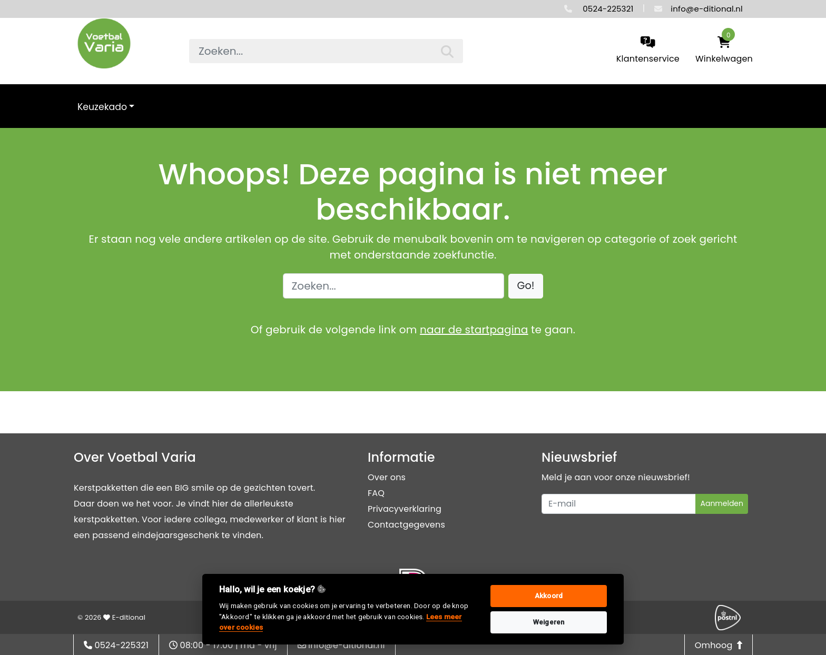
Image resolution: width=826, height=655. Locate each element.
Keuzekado (102, 107)
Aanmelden (721, 503)
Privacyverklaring (404, 509)
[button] (526, 286)
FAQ (376, 493)
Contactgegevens (406, 525)
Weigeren (549, 622)
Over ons (387, 477)
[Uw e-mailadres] (619, 504)
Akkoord (549, 596)
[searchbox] (326, 51)
